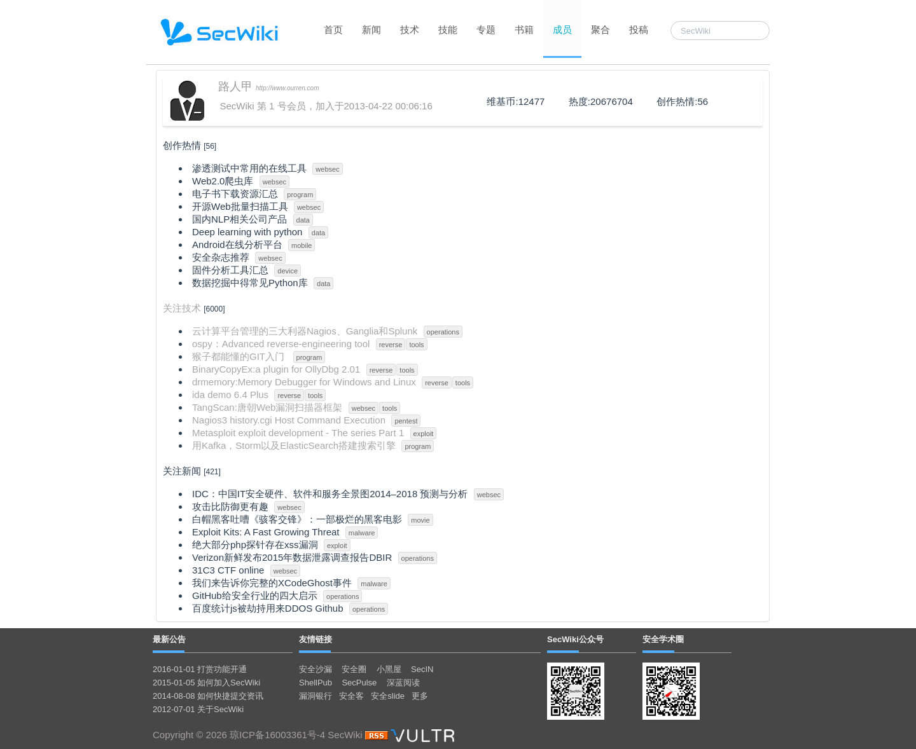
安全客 (351, 696)
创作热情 (182, 145)
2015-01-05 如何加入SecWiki (206, 682)
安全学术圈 (663, 639)
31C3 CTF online (228, 570)
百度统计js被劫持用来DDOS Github (268, 608)
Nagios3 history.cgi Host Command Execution (288, 420)
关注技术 (182, 308)
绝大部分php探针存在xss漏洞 (255, 544)
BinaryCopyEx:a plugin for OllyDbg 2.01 (276, 369)
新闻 (371, 29)
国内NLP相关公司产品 (239, 219)
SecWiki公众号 (575, 639)
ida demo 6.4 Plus (230, 394)
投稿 (638, 29)
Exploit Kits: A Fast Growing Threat (266, 531)
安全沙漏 (315, 669)
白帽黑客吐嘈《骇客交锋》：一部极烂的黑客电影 (297, 519)
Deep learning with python (247, 231)
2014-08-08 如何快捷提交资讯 (208, 696)
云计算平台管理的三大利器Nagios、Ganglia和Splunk (304, 331)
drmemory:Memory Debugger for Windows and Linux (304, 381)
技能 (447, 29)
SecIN (422, 669)
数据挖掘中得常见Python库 (250, 282)
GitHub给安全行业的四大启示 (254, 595)
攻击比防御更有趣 (230, 506)
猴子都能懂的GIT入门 (239, 356)
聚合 (600, 29)
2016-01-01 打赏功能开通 (200, 669)
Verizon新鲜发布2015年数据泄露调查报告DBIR (292, 557)
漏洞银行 (315, 696)
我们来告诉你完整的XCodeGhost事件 (272, 582)
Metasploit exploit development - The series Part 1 (298, 432)
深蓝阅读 (403, 682)
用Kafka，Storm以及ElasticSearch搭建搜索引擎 (294, 445)
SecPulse (359, 682)
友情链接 (315, 639)
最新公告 (169, 639)
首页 (333, 29)
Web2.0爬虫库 (222, 180)
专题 (486, 29)
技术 (409, 29)
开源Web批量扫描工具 (240, 206)
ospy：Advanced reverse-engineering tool (281, 343)
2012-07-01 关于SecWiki (198, 709)
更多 (420, 696)
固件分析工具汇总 (230, 270)
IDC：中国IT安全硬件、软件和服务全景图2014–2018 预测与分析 (330, 493)
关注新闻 (182, 470)
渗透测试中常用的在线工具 (249, 168)
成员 (562, 29)
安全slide (388, 696)
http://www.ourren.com (287, 88)
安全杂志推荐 (220, 257)
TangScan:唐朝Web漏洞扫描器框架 (267, 407)
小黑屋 (389, 669)
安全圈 (354, 669)
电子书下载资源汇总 (235, 193)
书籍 (524, 29)
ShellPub (315, 682)
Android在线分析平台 (237, 244)
